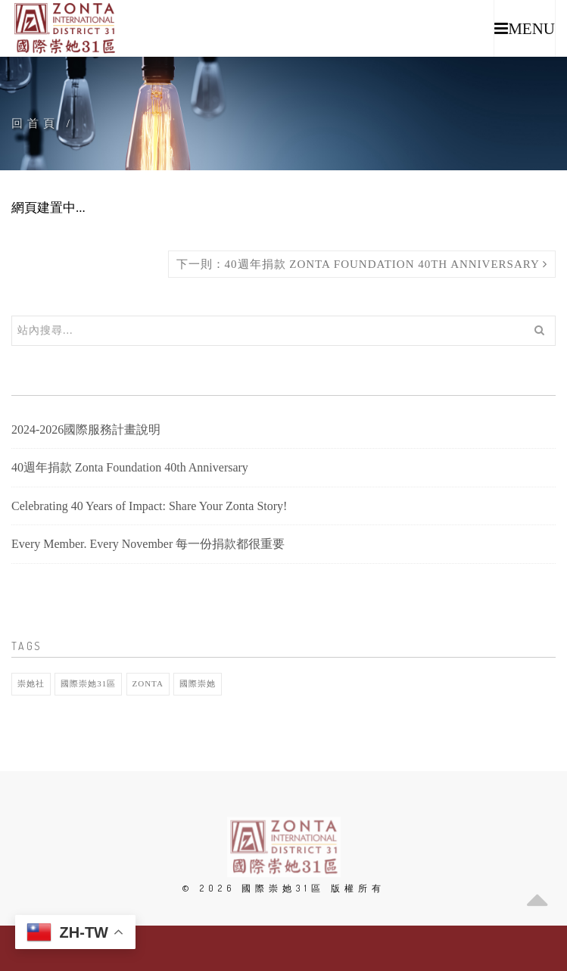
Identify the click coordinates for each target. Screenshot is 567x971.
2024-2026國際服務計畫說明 (85, 429)
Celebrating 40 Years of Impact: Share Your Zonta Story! (149, 506)
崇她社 (31, 683)
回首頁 (35, 123)
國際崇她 (197, 683)
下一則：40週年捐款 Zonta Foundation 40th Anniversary (362, 264)
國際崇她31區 (88, 683)
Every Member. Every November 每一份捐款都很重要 (148, 543)
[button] (525, 28)
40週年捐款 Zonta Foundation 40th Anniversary (129, 467)
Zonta (148, 683)
